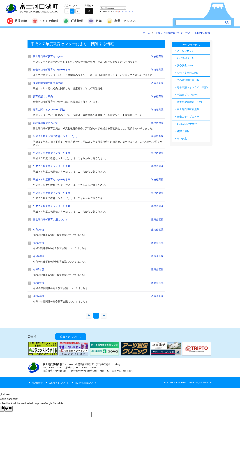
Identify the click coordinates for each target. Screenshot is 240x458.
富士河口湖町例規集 (188, 109)
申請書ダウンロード (188, 94)
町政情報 (73, 21)
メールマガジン (185, 50)
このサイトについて (59, 382)
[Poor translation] (9, 409)
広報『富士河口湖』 (188, 72)
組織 (95, 21)
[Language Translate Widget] (113, 8)
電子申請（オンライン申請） (193, 87)
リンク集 (182, 138)
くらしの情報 (45, 21)
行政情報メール (185, 58)
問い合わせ (37, 382)
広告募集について (70, 336)
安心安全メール (185, 65)
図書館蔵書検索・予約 (189, 102)
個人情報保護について (86, 382)
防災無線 (17, 21)
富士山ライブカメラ (188, 116)
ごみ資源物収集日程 (188, 80)
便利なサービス (191, 44)
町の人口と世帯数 (187, 124)
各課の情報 (183, 131)
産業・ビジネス (121, 21)
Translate (124, 11)
